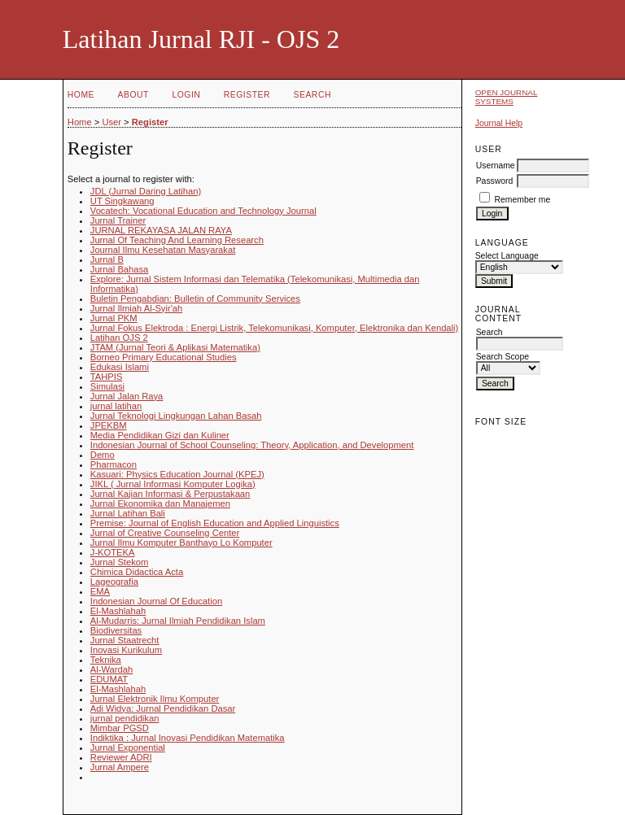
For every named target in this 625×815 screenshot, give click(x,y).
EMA (100, 591)
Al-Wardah (111, 669)
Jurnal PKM (114, 318)
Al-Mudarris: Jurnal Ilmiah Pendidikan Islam (177, 620)
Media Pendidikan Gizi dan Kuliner (159, 435)
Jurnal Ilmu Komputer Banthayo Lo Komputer (181, 542)
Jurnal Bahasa (119, 269)
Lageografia (114, 581)
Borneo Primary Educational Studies (163, 357)
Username (495, 165)
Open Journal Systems (506, 97)
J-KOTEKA (112, 552)
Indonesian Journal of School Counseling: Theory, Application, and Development (252, 445)
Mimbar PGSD (119, 728)
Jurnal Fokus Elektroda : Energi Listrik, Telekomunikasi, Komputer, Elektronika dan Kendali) (274, 328)
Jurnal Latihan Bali (127, 513)
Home (81, 94)
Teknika (105, 660)
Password (495, 181)
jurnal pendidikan (125, 718)
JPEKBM (108, 425)
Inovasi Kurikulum (126, 650)
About (133, 94)
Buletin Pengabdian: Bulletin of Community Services (195, 298)
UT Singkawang (122, 201)
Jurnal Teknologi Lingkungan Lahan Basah (176, 416)
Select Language (507, 255)
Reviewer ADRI (121, 757)
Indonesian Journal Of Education (156, 601)
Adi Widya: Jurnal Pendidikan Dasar (162, 708)
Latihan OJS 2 (119, 337)
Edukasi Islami (119, 367)
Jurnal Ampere (119, 767)
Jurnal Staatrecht (125, 640)
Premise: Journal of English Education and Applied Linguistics (214, 523)
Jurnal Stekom (119, 562)
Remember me (523, 199)
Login (186, 94)
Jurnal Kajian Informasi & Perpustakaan (170, 494)
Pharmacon (113, 464)
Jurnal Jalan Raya (127, 396)
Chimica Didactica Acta (136, 572)
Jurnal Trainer (118, 220)
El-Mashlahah (118, 611)
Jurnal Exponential (127, 747)
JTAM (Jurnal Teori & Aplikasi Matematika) (175, 347)
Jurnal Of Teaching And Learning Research (177, 240)
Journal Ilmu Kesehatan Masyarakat (162, 250)
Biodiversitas (116, 630)
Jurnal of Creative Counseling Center (164, 533)
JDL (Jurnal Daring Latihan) (145, 191)
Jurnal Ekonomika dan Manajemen (160, 503)
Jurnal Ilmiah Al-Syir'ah (136, 308)
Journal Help (498, 123)
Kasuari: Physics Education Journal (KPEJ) (177, 474)
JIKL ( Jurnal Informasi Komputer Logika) (173, 484)
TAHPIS (106, 376)
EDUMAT (109, 679)
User (111, 122)
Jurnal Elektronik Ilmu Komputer (155, 699)
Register (247, 94)
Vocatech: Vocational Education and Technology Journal (203, 211)
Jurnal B (107, 259)
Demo (102, 455)
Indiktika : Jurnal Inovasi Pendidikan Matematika (187, 738)
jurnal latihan (116, 406)
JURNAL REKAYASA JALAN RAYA (161, 230)
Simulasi (107, 386)
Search (312, 94)
